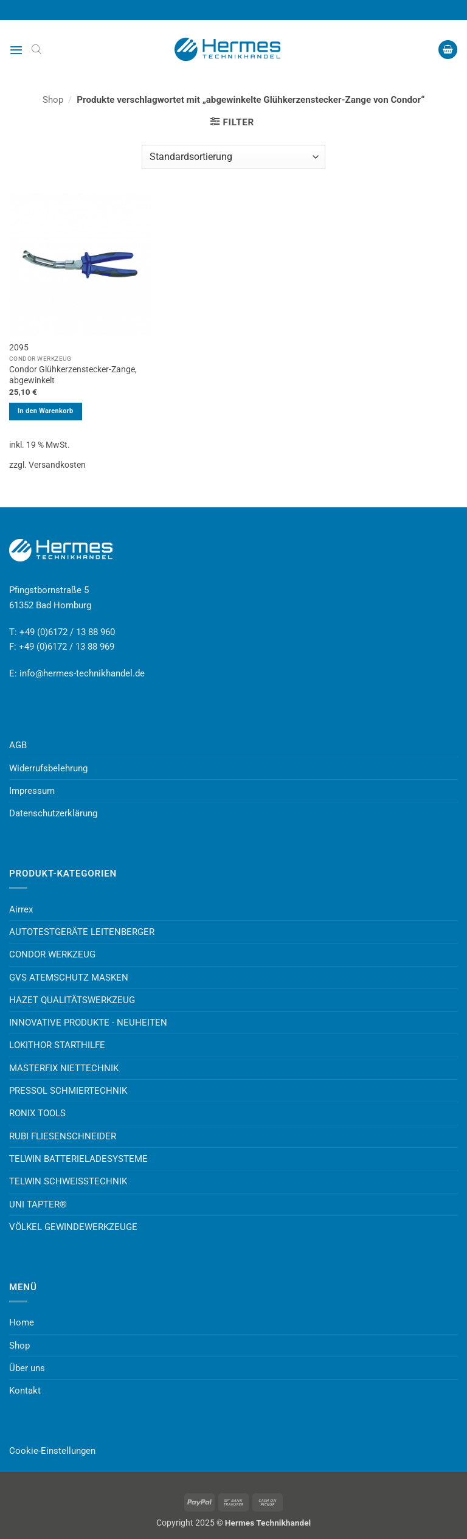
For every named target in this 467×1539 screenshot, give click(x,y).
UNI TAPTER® (38, 1204)
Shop (53, 99)
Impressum (32, 790)
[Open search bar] (36, 49)
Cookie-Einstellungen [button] (52, 1450)
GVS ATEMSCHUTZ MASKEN (68, 977)
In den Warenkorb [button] (46, 411)
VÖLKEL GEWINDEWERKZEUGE (73, 1226)
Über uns (27, 1368)
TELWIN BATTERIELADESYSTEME (78, 1158)
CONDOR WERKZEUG (52, 954)
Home (21, 1322)
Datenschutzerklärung (53, 813)
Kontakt (25, 1390)
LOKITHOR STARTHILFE (57, 1045)
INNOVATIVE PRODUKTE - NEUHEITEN (88, 1022)
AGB (18, 745)
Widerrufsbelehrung (48, 768)
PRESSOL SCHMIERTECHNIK (68, 1090)
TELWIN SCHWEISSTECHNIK (68, 1181)
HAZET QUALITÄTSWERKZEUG (72, 1000)
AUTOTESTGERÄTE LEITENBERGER (81, 931)
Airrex (21, 909)
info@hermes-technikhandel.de (82, 673)
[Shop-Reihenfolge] (233, 157)
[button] (16, 49)
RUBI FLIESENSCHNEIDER (62, 1136)
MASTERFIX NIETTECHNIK (64, 1068)
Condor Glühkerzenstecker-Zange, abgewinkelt (73, 374)
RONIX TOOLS (37, 1113)
